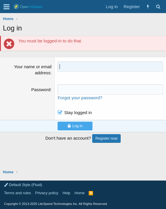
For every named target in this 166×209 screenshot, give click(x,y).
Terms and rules (17, 193)
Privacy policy (46, 193)
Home (79, 193)
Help (66, 193)
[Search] (158, 6)
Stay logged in (78, 112)
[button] (6, 6)
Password (40, 89)
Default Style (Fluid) (23, 185)
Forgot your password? (80, 97)
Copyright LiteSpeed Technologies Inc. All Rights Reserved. (56, 204)
